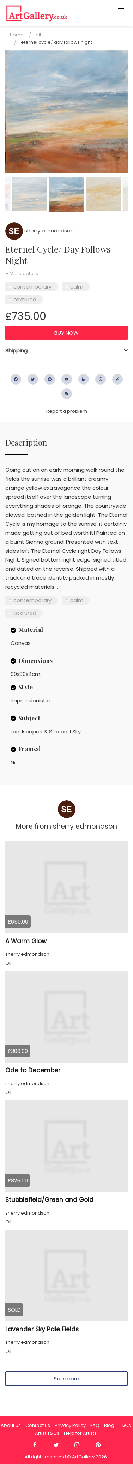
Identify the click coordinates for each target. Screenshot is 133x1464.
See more (66, 1378)
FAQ (94, 1425)
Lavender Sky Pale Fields (42, 1329)
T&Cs (125, 1425)
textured (24, 299)
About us (11, 1425)
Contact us (37, 1425)
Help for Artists (80, 1433)
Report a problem (66, 411)
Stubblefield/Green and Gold (49, 1200)
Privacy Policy (70, 1425)
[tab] (66, 351)
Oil (38, 35)
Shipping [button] (16, 350)
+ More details (21, 273)
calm (76, 286)
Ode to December (32, 1070)
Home (17, 35)
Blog (109, 1425)
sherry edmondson (39, 230)
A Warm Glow (26, 941)
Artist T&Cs (47, 1433)
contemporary (32, 286)
